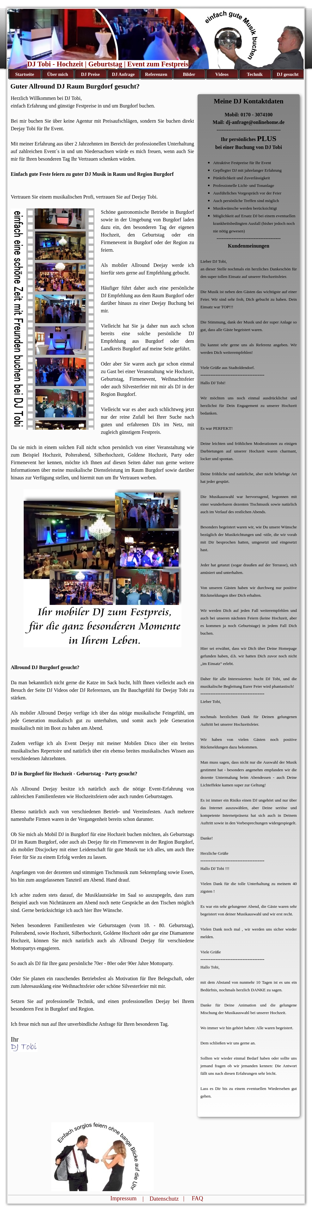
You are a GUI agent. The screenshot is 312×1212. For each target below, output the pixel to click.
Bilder (189, 74)
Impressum (123, 1198)
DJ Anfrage (123, 74)
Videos (222, 74)
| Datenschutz (161, 1198)
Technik (255, 74)
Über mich (57, 74)
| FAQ (193, 1198)
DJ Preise (90, 74)
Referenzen (156, 74)
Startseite (24, 74)
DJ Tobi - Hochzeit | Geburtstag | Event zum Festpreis (107, 64)
